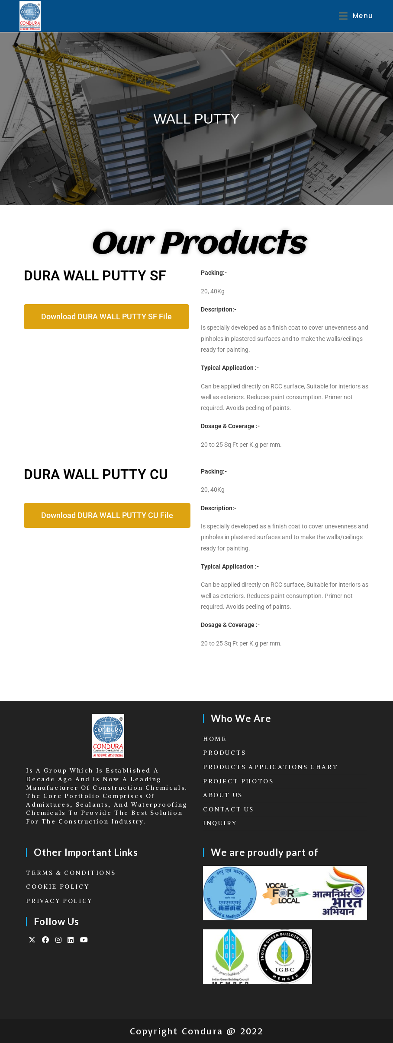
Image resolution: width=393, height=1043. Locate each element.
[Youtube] (84, 939)
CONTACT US (228, 809)
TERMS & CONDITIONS (71, 873)
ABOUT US (223, 795)
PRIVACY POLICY (59, 901)
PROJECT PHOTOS (238, 781)
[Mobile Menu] (356, 15)
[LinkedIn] (71, 939)
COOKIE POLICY (57, 886)
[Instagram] (59, 939)
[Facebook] (46, 939)
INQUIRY (220, 823)
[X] (33, 939)
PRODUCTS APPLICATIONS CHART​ (270, 767)
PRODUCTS (224, 753)
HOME (214, 739)
